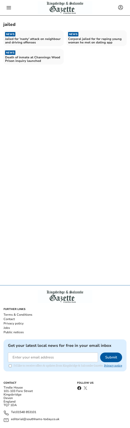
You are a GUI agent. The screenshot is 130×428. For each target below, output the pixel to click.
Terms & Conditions (18, 315)
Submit (111, 357)
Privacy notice (113, 365)
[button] (9, 7)
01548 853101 (26, 412)
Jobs (7, 328)
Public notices (14, 332)
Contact (9, 319)
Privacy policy (13, 323)
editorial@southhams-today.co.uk (35, 419)
